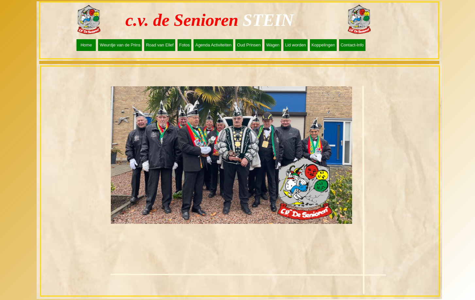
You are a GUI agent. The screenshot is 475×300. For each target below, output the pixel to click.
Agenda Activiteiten (213, 44)
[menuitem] (87, 45)
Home (86, 44)
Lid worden (295, 44)
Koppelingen (323, 44)
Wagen (273, 44)
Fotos (184, 44)
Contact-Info (352, 44)
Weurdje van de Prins (120, 44)
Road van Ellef (160, 44)
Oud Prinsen (249, 44)
